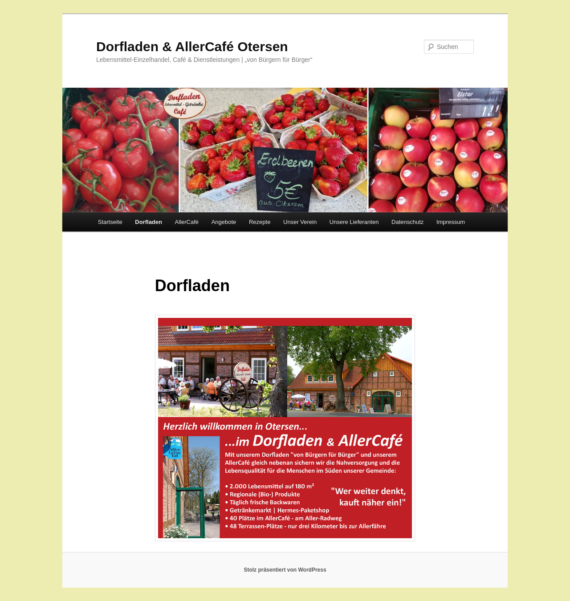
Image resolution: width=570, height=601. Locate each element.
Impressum (450, 222)
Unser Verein (300, 222)
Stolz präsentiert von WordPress (285, 570)
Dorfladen (148, 222)
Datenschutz (407, 222)
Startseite (110, 222)
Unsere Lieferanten (354, 222)
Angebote (224, 222)
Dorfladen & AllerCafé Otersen (192, 46)
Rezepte (259, 222)
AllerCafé (187, 222)
